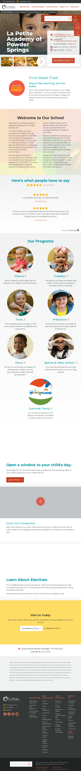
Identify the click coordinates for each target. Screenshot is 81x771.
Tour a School (57, 706)
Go (45, 12)
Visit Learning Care (42, 767)
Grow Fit (45, 752)
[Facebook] (5, 714)
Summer (40, 408)
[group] (7, 61)
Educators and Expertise (32, 706)
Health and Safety (59, 710)
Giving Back (70, 717)
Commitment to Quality (34, 712)
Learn (15, 480)
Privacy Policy (57, 767)
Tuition (57, 719)
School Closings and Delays (59, 730)
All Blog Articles (70, 737)
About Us (64, 7)
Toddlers (45, 703)
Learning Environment (33, 716)
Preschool (45, 713)
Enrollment (59, 722)
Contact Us (71, 44)
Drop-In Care (45, 736)
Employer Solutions (71, 712)
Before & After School (60, 362)
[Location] (59, 18)
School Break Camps (44, 741)
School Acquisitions (72, 708)
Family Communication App (60, 715)
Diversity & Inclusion (71, 702)
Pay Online (10, 707)
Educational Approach (33, 702)
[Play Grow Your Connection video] (40, 501)
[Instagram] (9, 714)
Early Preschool (45, 709)
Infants (44, 701)
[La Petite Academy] (7, 7)
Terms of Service (41, 769)
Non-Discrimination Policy (60, 769)
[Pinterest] (13, 714)
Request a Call (71, 41)
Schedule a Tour (24, 2)
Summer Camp (45, 746)
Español (9, 710)
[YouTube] (17, 714)
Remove (52, 12)
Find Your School (58, 702)
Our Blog (74, 7)
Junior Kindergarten (46, 718)
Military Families (58, 725)
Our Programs (37, 7)
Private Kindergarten (46, 723)
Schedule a (31, 628)
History (70, 720)
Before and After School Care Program (46, 729)
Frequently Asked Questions (72, 724)
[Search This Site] (21, 764)
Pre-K (44, 715)
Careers (71, 705)
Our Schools (52, 7)
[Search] (72, 18)
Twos (44, 706)
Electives (45, 750)
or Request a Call (51, 628)
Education (24, 7)
